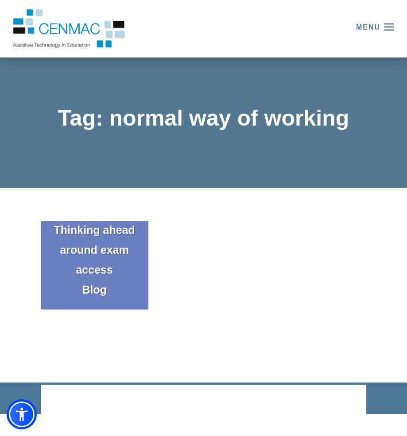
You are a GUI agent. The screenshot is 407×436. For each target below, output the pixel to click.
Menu (368, 27)
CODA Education (343, 400)
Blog (94, 289)
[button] (22, 414)
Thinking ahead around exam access (94, 250)
